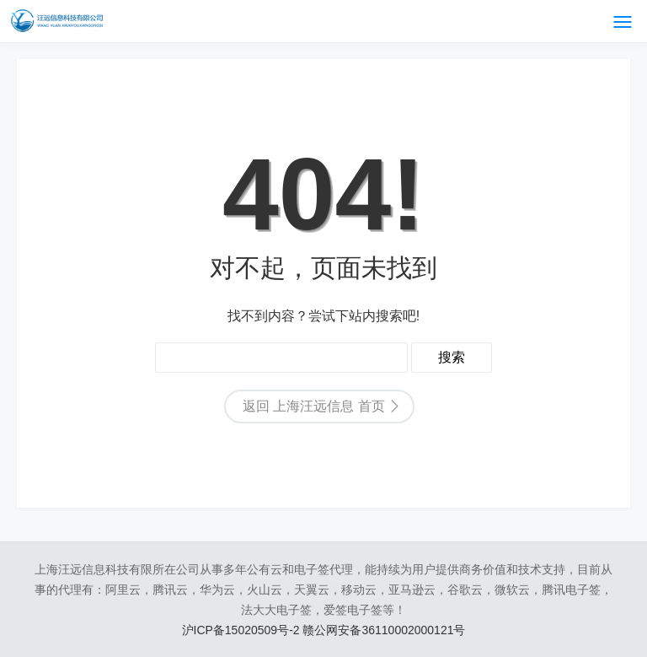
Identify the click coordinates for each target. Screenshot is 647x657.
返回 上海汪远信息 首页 (314, 406)
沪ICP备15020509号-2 (242, 630)
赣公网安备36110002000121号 (383, 630)
